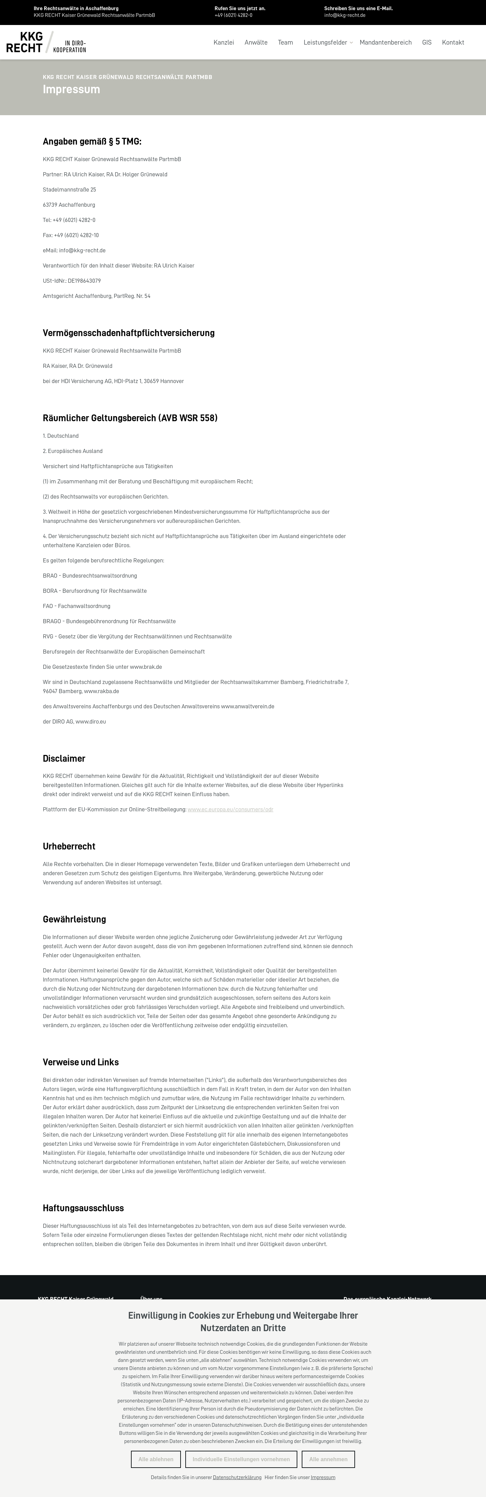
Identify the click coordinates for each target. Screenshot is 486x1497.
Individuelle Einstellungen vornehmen (241, 1459)
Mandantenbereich (386, 42)
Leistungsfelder (325, 42)
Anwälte (256, 42)
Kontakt (453, 42)
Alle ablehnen (155, 1459)
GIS (427, 42)
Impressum (323, 1477)
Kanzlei (224, 42)
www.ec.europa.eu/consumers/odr (230, 810)
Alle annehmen (328, 1459)
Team (285, 42)
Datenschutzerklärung (237, 1477)
